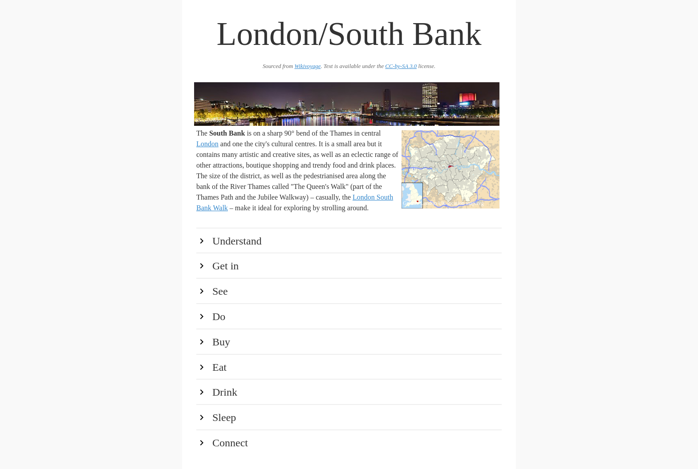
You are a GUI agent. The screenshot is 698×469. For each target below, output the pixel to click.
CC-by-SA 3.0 (401, 66)
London (207, 144)
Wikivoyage (307, 66)
